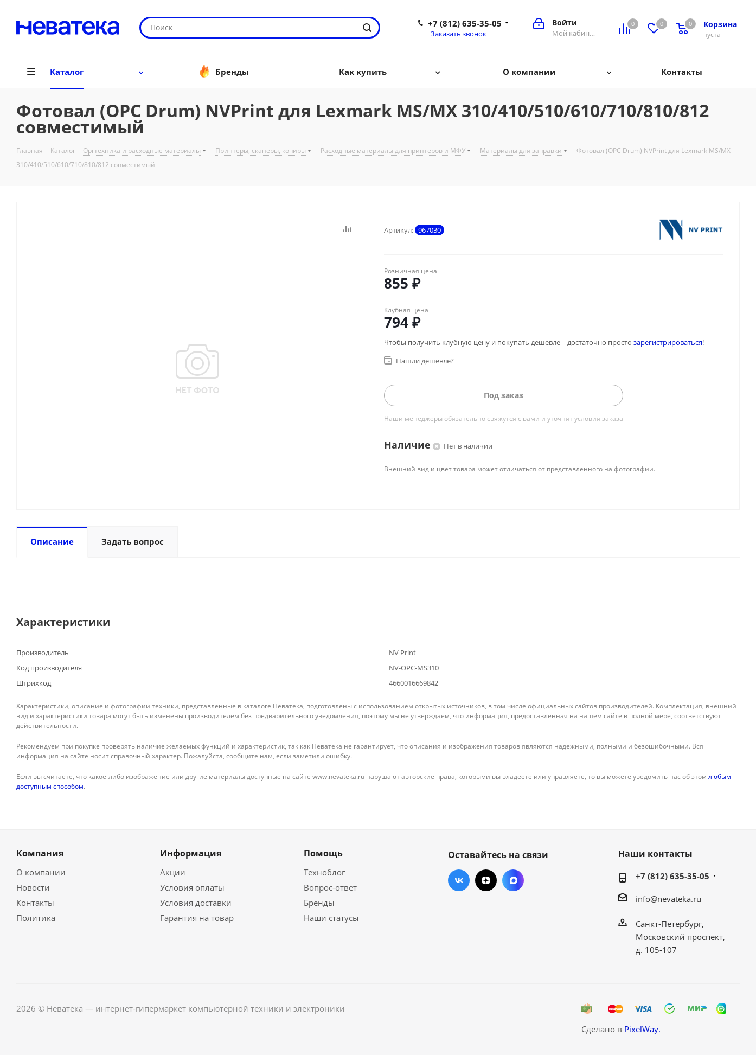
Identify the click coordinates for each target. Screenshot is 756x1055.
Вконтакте (459, 880)
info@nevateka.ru (668, 898)
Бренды (319, 902)
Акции (172, 872)
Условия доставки (196, 902)
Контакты (35, 902)
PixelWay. (642, 1029)
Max (513, 880)
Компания (39, 853)
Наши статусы (331, 917)
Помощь (323, 853)
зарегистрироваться (667, 342)
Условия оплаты (192, 887)
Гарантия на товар (197, 917)
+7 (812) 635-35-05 (465, 23)
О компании (41, 872)
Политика (35, 917)
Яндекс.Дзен (486, 880)
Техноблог (324, 872)
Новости (33, 887)
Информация (190, 853)
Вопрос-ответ (330, 887)
